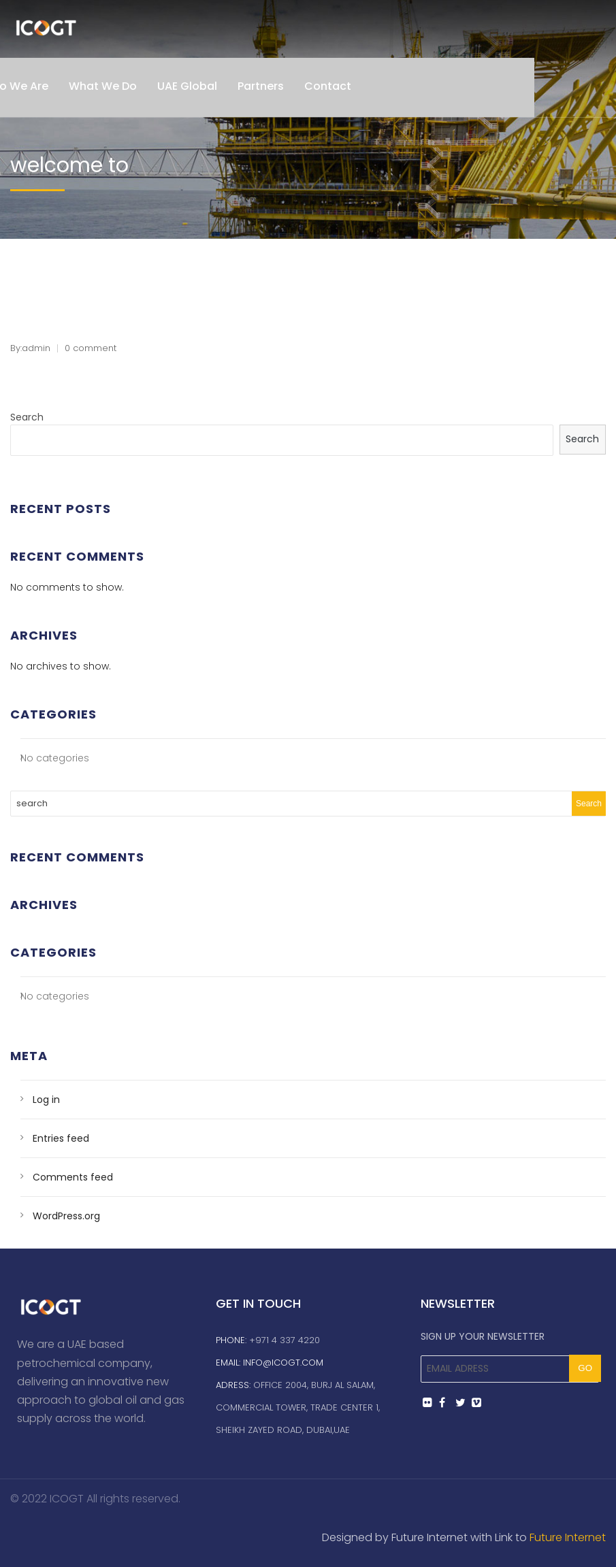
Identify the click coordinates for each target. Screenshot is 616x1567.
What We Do (103, 86)
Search (27, 417)
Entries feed (61, 1138)
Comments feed (73, 1177)
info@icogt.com (283, 1362)
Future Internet (568, 1537)
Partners (261, 86)
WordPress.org (66, 1216)
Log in (46, 1099)
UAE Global (187, 86)
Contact (327, 86)
